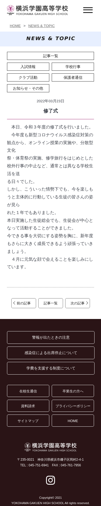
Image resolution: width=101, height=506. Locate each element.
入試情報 (28, 66)
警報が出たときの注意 (51, 337)
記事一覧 (50, 56)
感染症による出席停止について (51, 353)
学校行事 (73, 66)
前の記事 (24, 303)
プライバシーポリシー (72, 406)
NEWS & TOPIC (41, 26)
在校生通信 (28, 391)
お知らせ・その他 (28, 88)
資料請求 (28, 406)
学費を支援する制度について (50, 368)
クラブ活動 (28, 77)
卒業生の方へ (72, 391)
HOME (15, 26)
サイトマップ (28, 421)
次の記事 (78, 303)
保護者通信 (73, 77)
